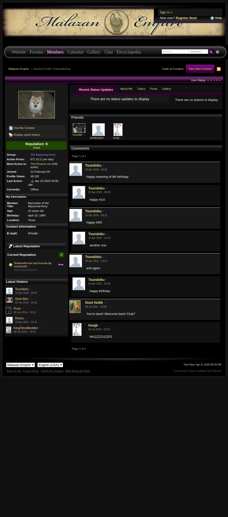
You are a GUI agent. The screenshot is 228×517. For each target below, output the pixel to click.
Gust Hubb (94, 306)
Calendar (75, 52)
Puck (17, 308)
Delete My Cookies (52, 374)
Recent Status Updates (96, 89)
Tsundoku (22, 289)
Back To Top (14, 374)
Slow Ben (21, 299)
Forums (36, 52)
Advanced (217, 52)
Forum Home (31, 374)
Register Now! (186, 18)
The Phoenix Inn (41, 163)
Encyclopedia (129, 52)
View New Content (200, 68)
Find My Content (21, 128)
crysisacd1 (20, 266)
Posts (153, 88)
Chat (109, 52)
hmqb (116, 142)
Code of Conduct (172, 68)
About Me (126, 88)
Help (216, 18)
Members (55, 52)
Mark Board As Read (77, 374)
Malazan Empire (18, 68)
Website (19, 52)
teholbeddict (97, 142)
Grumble (77, 138)
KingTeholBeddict (26, 328)
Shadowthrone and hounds (31, 263)
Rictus (19, 318)
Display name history (24, 135)
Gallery (94, 52)
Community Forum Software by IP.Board (197, 374)
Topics (141, 88)
